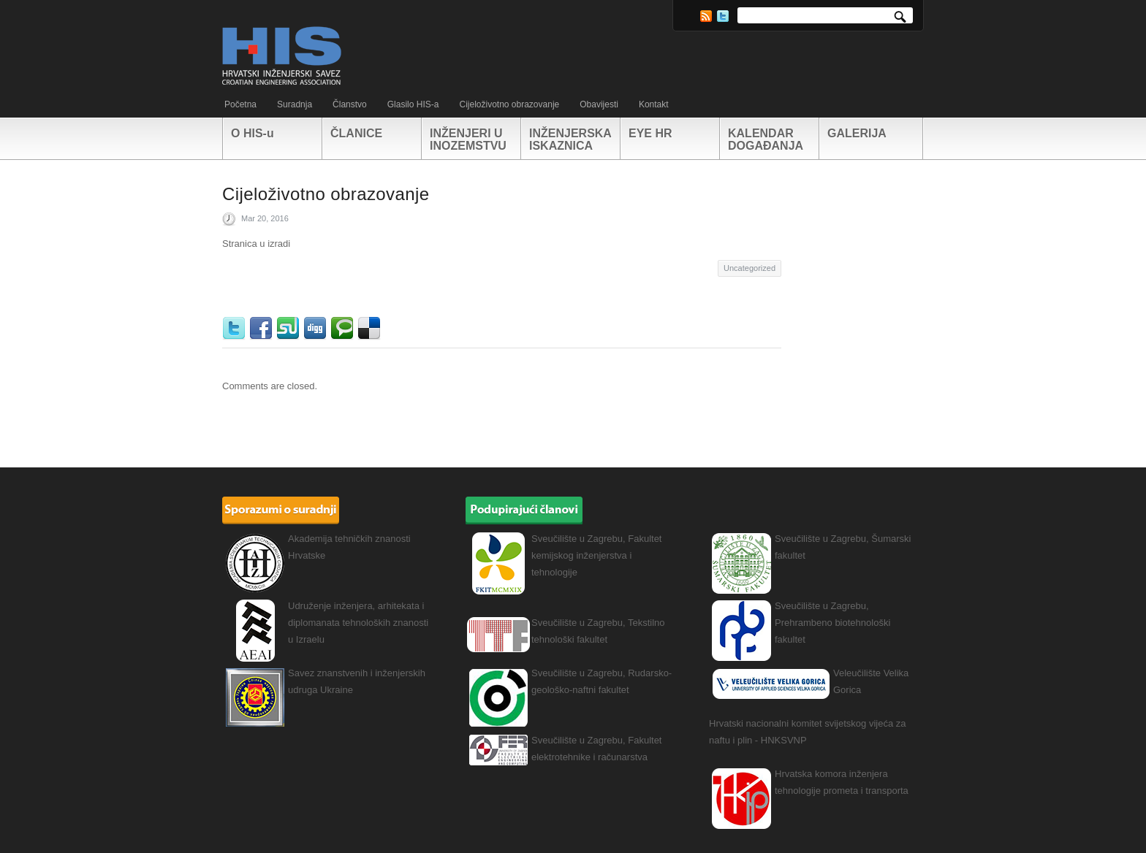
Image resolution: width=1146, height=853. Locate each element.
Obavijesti (599, 104)
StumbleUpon (289, 328)
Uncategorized (749, 268)
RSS (706, 16)
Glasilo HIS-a (413, 104)
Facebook (262, 328)
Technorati (343, 328)
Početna (240, 104)
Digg (316, 328)
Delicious (370, 328)
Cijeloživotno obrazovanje (509, 104)
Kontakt (654, 104)
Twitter (723, 16)
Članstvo (350, 104)
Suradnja (294, 104)
